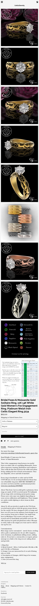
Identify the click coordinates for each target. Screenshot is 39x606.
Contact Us (28, 586)
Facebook (4, 593)
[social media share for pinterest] (8, 441)
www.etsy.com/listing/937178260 (12, 486)
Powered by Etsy (6, 603)
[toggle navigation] (2, 2)
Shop (2, 586)
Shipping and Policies (17, 586)
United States (14, 417)
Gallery (3, 587)
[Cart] (37, 2)
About (7, 586)
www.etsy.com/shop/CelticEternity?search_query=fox (19, 453)
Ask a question (15, 441)
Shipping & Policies (14, 447)
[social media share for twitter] (5, 441)
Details (3, 447)
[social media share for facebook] (2, 441)
